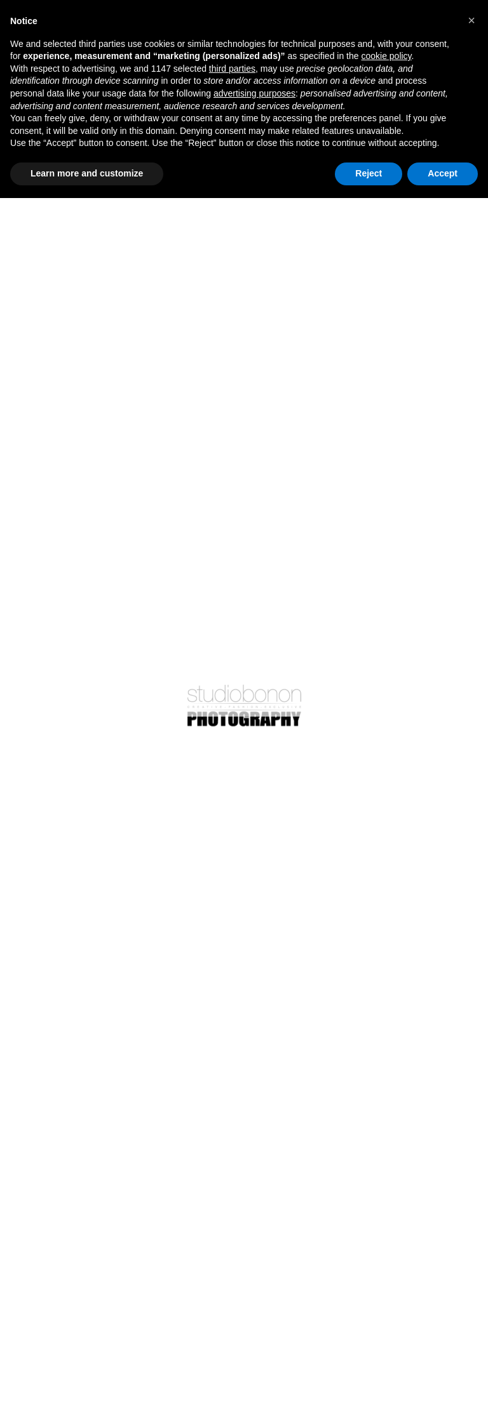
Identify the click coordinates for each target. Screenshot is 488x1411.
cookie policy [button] (386, 56)
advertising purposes (254, 93)
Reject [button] (368, 173)
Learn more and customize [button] (86, 173)
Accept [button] (443, 173)
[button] (471, 20)
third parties (232, 68)
